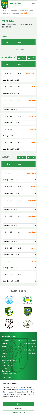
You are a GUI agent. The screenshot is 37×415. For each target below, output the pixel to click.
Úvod (5, 10)
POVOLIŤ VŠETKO (19, 404)
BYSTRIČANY (15, 3)
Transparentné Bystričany (27, 10)
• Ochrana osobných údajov (10, 360)
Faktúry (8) (6, 157)
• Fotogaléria (5, 371)
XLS (21, 58)
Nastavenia (18, 408)
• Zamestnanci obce (7, 365)
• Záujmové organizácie (8, 374)
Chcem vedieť (13, 10)
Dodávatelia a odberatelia (11, 13)
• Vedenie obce (6, 363)
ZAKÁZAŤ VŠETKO (18, 412)
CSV (31, 58)
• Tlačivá (4, 368)
